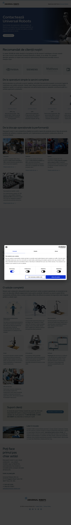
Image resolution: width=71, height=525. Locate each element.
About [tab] (56, 251)
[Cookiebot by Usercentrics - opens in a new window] (60, 247)
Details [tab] (35, 251)
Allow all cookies (56, 277)
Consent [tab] (15, 251)
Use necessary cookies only (35, 277)
